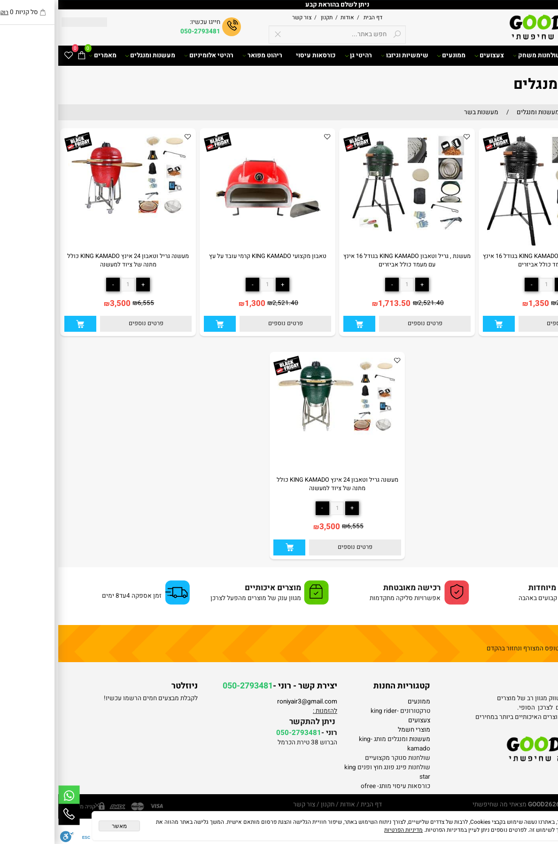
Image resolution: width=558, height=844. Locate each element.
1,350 (480, 303)
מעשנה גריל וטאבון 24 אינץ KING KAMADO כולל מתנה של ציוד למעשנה (70, 260)
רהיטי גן (300, 55)
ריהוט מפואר (204, 55)
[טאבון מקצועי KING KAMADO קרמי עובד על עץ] (209, 248)
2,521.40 (373, 303)
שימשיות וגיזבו (346, 55)
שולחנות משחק (479, 55)
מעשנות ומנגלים (92, 55)
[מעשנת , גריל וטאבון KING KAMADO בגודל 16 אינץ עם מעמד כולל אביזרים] (488, 248)
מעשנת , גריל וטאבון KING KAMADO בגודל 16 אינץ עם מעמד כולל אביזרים (488, 260)
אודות (287, 18)
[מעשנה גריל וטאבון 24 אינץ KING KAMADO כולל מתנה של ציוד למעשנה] (70, 222)
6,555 (87, 303)
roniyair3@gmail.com (249, 701)
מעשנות (361, 739)
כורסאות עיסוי (258, 55)
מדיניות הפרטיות (345, 830)
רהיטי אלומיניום (150, 55)
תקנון (267, 18)
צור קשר (243, 18)
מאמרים (44, 55)
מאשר (61, 826)
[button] (441, 324)
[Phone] (10, 814)
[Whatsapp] (10, 796)
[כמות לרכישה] (488, 284)
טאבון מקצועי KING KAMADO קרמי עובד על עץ (209, 256)
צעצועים (431, 55)
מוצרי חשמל (356, 730)
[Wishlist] (11, 55)
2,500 (506, 303)
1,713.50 (336, 303)
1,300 (196, 303)
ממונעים (393, 55)
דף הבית (314, 18)
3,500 (62, 303)
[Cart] (23, 55)
